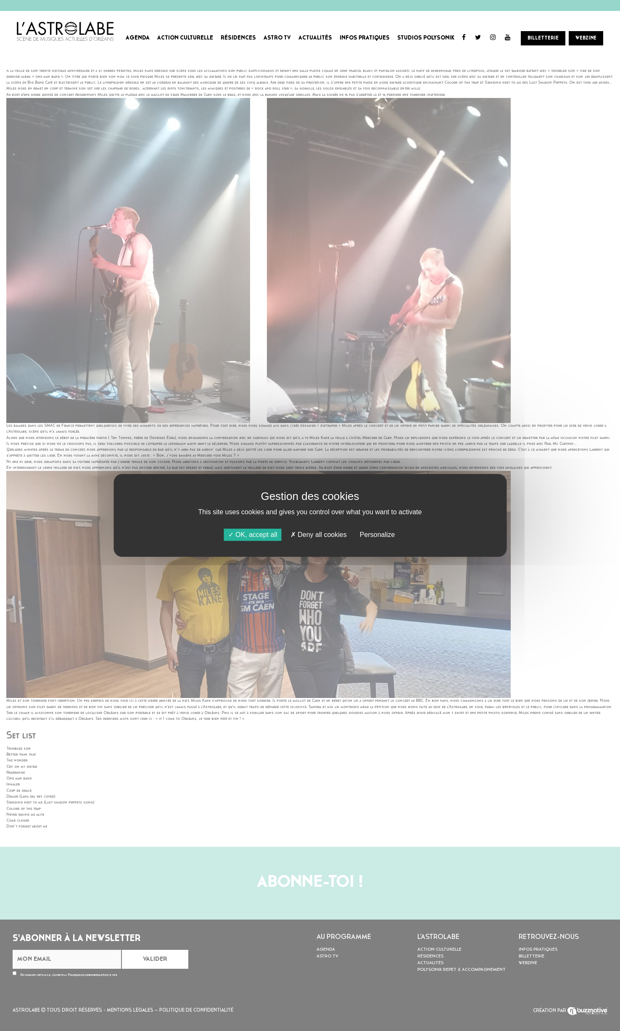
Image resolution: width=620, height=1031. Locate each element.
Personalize (377, 534)
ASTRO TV (277, 38)
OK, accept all (252, 534)
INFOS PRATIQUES (365, 38)
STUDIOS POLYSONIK (425, 38)
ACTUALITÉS (315, 38)
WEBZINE (585, 38)
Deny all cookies (318, 534)
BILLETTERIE (543, 38)
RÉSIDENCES (238, 38)
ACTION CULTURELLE (185, 38)
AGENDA (138, 38)
